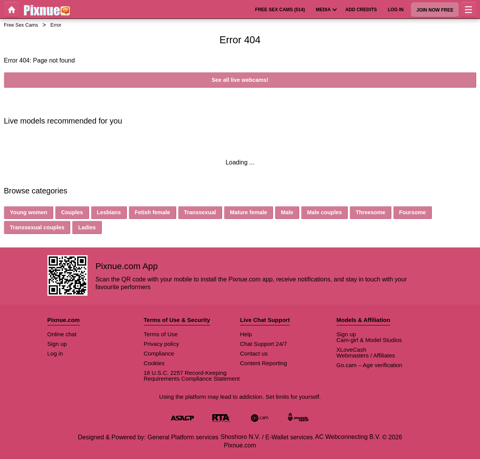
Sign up (57, 343)
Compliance (159, 353)
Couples (72, 212)
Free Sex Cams (21, 25)
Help (246, 334)
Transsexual (200, 212)
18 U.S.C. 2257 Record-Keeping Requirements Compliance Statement (192, 375)
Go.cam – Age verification (370, 365)
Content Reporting (263, 363)
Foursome (412, 212)
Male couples (324, 212)
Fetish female (152, 212)
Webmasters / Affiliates (366, 355)
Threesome (370, 212)
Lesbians (109, 212)
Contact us (254, 353)
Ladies (87, 227)
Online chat (62, 334)
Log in (55, 353)
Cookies (154, 363)
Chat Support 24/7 (263, 343)
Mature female (248, 212)
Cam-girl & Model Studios (369, 340)
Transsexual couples (37, 227)
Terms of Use (161, 334)
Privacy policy (161, 343)
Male (287, 212)
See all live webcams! (240, 80)
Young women (28, 212)
